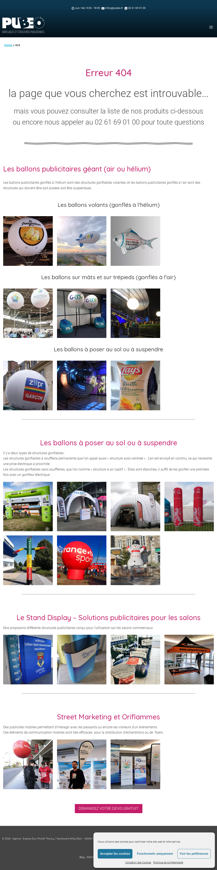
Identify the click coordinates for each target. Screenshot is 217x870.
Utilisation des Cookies (138, 862)
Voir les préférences (194, 854)
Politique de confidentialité (168, 862)
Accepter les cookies (115, 854)
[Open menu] (211, 27)
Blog (82, 857)
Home (8, 45)
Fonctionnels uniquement (155, 854)
